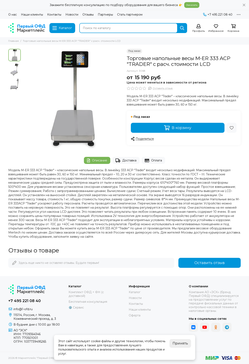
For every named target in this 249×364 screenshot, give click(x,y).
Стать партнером (129, 14)
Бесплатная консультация (88, 302)
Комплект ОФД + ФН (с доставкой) (86, 294)
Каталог (134, 292)
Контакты (54, 14)
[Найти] (182, 28)
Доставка (125, 160)
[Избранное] (216, 28)
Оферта (134, 315)
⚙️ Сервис (76, 307)
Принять (180, 343)
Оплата (153, 160)
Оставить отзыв (209, 263)
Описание (97, 160)
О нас (12, 14)
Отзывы (88, 14)
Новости (71, 14)
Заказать (191, 4)
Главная (13, 40)
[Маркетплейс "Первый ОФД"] (26, 28)
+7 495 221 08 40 (217, 14)
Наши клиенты (32, 14)
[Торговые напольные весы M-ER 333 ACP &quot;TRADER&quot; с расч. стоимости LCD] (73, 99)
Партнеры (105, 14)
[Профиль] (198, 28)
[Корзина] (233, 28)
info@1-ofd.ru (23, 309)
